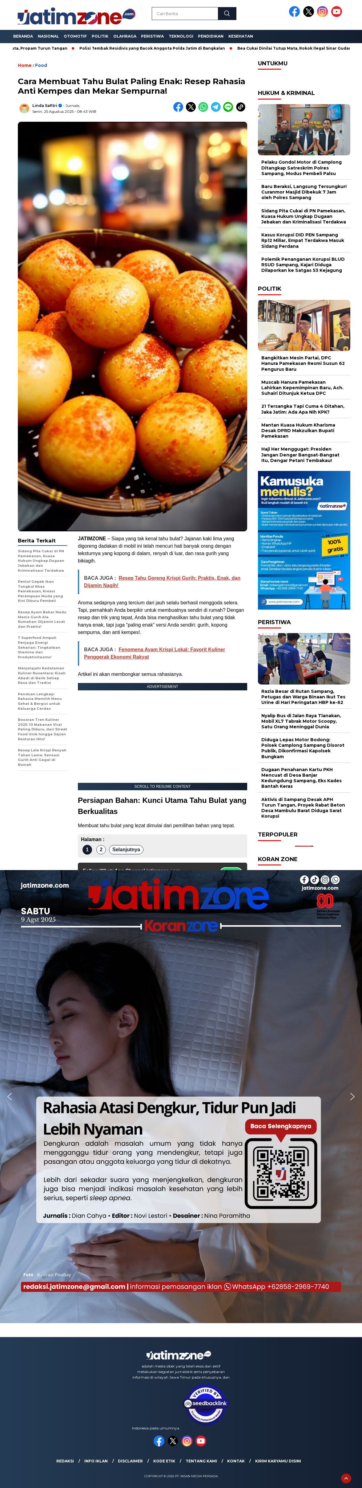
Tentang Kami (201, 1461)
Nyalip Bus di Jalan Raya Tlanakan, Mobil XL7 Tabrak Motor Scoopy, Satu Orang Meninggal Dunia (301, 721)
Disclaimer (130, 1461)
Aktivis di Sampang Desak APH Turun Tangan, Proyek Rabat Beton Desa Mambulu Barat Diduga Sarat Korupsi (303, 808)
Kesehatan (240, 36)
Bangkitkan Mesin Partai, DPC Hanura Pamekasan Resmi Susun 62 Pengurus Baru (303, 363)
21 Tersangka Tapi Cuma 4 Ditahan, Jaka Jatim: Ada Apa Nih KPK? (302, 409)
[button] (9, 1097)
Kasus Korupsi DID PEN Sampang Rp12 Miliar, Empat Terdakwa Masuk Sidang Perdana (302, 240)
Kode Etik (164, 1461)
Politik (100, 36)
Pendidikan (210, 36)
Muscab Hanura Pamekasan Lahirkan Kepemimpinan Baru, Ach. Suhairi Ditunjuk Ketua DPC (302, 387)
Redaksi (65, 1461)
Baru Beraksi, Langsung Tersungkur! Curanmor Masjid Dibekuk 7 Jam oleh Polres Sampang (304, 192)
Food (41, 65)
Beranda (23, 36)
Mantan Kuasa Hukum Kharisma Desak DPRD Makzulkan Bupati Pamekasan (298, 430)
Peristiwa (152, 36)
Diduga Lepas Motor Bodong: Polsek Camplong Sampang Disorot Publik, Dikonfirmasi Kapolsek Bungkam (302, 748)
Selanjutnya (126, 849)
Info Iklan (96, 1461)
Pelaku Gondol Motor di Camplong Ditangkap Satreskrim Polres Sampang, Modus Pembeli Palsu (301, 167)
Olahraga (124, 36)
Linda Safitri (44, 105)
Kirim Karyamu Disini (278, 1461)
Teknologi (181, 36)
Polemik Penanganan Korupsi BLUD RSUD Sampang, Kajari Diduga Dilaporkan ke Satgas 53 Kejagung (303, 264)
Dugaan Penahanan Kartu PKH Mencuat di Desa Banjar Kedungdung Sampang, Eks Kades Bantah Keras (301, 778)
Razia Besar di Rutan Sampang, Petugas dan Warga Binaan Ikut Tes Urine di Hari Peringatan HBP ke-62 (303, 697)
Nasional (48, 36)
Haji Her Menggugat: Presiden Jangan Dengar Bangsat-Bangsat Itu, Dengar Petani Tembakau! (300, 454)
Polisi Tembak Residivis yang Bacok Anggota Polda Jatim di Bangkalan (156, 48)
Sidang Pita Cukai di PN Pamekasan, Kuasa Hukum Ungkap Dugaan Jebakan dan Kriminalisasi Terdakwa (303, 216)
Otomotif (75, 36)
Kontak (236, 1461)
